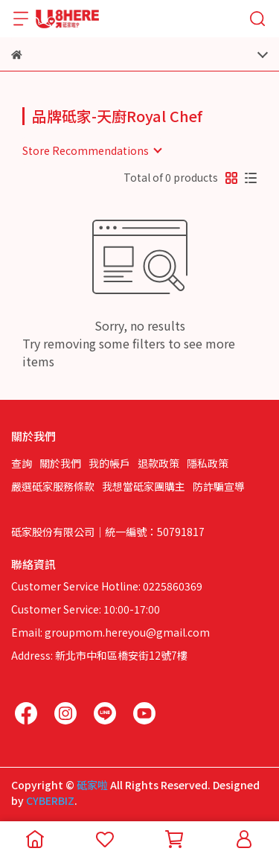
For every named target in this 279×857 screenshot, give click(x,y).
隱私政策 (207, 463)
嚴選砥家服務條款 (52, 486)
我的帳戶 (109, 463)
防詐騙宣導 (219, 486)
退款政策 (158, 463)
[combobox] (91, 150)
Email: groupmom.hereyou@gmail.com (110, 632)
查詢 (21, 463)
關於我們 (60, 463)
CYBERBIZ (50, 800)
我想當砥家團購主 (143, 486)
